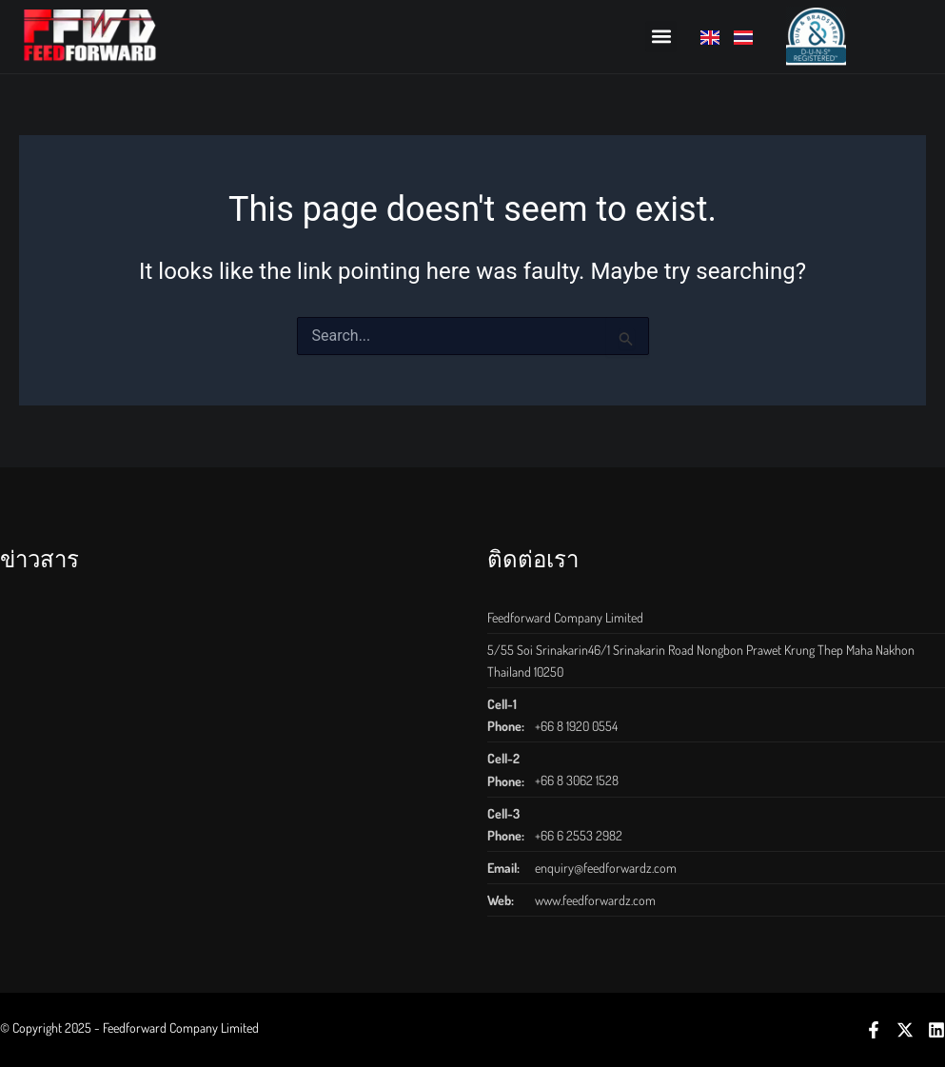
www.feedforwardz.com (595, 900)
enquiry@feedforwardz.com (606, 868)
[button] (661, 36)
